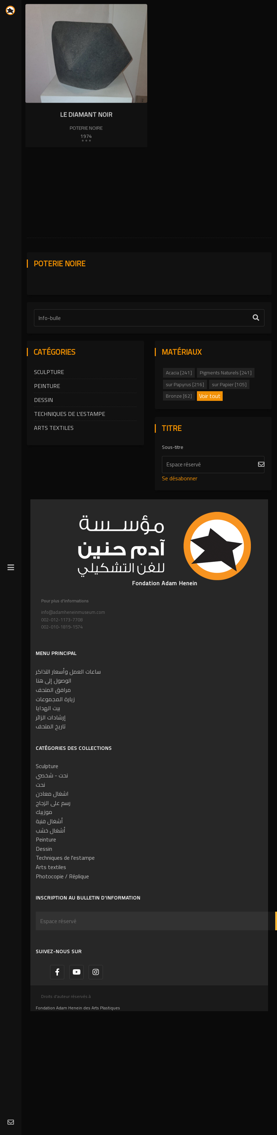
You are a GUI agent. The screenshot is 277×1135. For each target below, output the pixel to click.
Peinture (47, 443)
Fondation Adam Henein (164, 640)
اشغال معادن (52, 850)
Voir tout (210, 453)
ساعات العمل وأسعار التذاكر (68, 728)
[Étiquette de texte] (149, 375)
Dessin (43, 457)
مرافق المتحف (53, 747)
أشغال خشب (50, 887)
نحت (40, 841)
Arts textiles (54, 485)
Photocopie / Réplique (62, 933)
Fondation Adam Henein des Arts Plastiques (78, 1065)
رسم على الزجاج (53, 860)
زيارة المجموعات (55, 756)
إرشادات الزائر (51, 774)
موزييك (44, 869)
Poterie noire (86, 128)
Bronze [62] (179, 453)
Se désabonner (179, 535)
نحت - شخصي (52, 832)
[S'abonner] (213, 521)
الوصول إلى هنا (53, 738)
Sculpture (49, 429)
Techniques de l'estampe (69, 471)
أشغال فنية (49, 878)
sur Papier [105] (229, 441)
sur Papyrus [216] (185, 441)
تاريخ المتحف (51, 784)
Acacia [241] (179, 430)
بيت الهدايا (48, 765)
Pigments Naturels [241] (226, 430)
